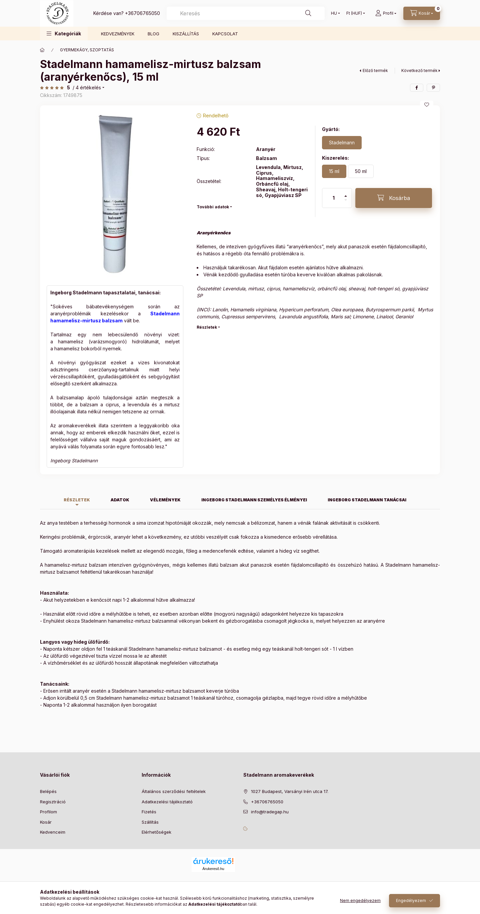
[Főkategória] (42, 50)
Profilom (48, 811)
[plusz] (345, 193)
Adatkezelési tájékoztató (167, 801)
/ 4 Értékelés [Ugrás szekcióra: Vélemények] (87, 87)
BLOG (153, 33)
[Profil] (385, 13)
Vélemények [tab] (165, 499)
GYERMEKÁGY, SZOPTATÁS (87, 49)
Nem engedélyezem (360, 900)
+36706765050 (142, 13)
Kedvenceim (52, 832)
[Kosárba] (393, 198)
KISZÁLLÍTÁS (186, 33)
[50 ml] (361, 171)
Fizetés (149, 811)
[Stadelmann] (342, 142)
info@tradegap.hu (270, 811)
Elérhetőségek (156, 832)
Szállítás (150, 822)
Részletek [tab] (77, 499)
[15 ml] (334, 171)
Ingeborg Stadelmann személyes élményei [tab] (254, 499)
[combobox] (246, 13)
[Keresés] (308, 13)
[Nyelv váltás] (334, 13)
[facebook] (416, 88)
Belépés (48, 791)
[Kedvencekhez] (426, 105)
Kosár (46, 822)
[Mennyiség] (333, 198)
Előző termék (375, 70)
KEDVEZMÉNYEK (117, 33)
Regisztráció (53, 801)
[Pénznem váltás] (354, 13)
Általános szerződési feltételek (174, 791)
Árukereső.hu (213, 869)
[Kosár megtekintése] (421, 13)
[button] (64, 33)
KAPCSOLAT (225, 33)
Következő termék (419, 70)
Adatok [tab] (120, 499)
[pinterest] (433, 88)
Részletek (207, 327)
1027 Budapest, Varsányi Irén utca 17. (289, 791)
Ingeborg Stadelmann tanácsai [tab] (367, 499)
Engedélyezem (411, 900)
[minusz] (345, 203)
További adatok (213, 206)
